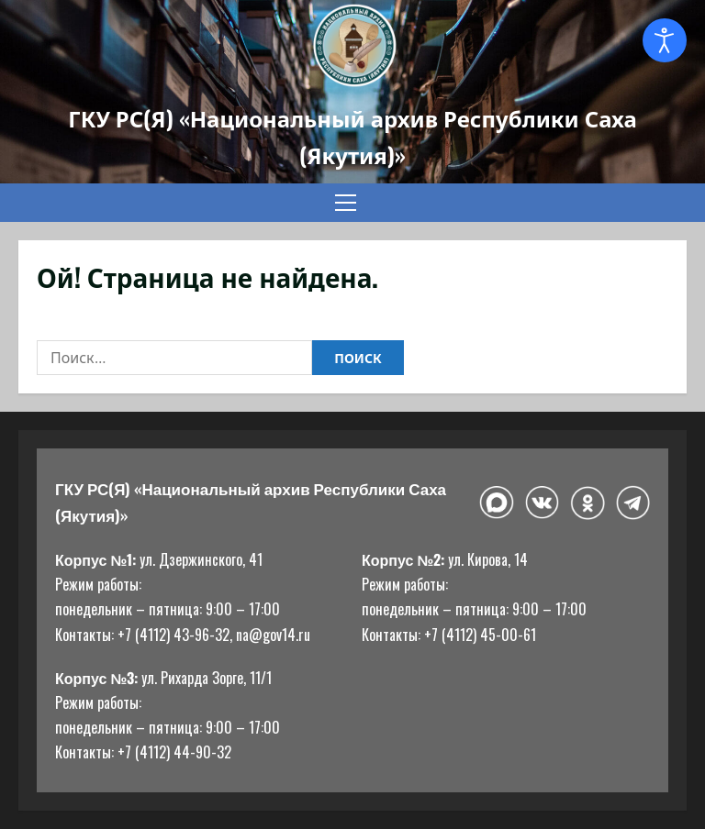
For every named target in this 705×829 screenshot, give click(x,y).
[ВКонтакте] (542, 503)
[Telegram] (633, 502)
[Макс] (496, 503)
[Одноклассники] (587, 503)
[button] (345, 202)
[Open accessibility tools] (665, 40)
